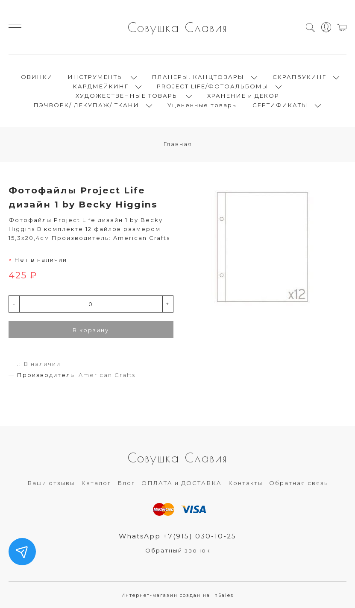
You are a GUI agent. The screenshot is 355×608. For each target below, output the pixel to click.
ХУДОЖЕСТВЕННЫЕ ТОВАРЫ (127, 95)
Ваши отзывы (51, 482)
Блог (126, 482)
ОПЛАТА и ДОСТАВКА (181, 482)
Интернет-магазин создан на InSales (177, 595)
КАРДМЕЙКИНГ (101, 86)
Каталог (96, 482)
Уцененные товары (202, 105)
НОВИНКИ (34, 76)
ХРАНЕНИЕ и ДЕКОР (243, 95)
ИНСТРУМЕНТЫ (96, 76)
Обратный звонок (177, 550)
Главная (177, 143)
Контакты (245, 482)
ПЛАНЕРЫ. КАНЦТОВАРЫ (198, 76)
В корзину (91, 330)
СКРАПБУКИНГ (299, 76)
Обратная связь (298, 482)
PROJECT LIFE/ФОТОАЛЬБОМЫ (213, 86)
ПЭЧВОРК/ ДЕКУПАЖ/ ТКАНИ (86, 105)
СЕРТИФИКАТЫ (280, 105)
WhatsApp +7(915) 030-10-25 (177, 536)
